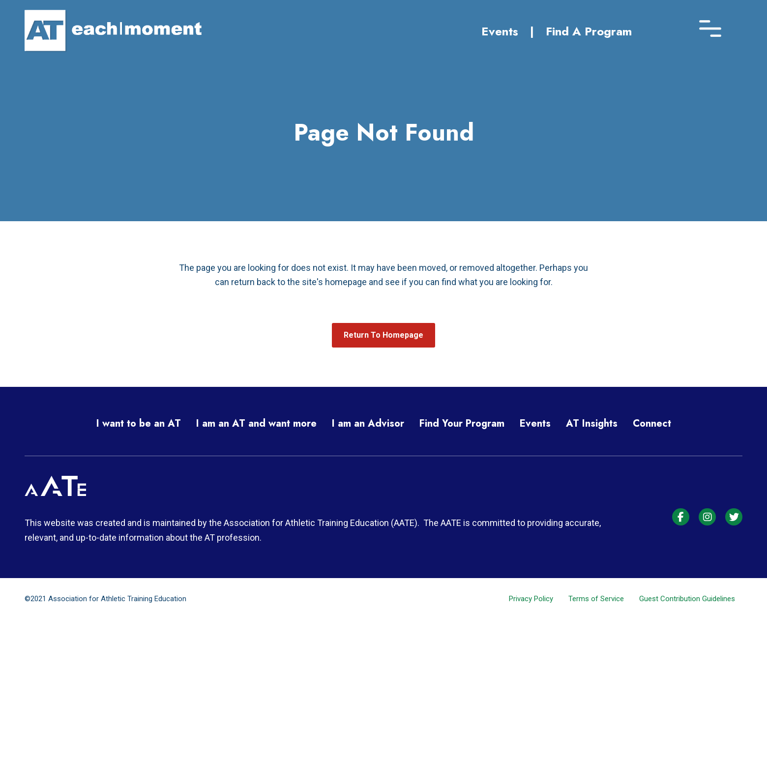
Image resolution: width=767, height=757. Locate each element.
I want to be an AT (138, 423)
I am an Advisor (368, 423)
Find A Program (589, 31)
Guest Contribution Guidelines (687, 598)
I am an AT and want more (256, 423)
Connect (652, 423)
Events (499, 31)
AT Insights (592, 423)
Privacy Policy (531, 598)
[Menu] (710, 25)
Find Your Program (461, 423)
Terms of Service (596, 598)
